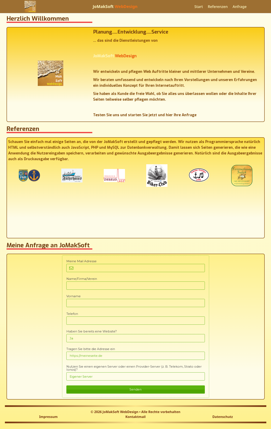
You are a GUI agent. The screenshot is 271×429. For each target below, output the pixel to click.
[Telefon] (135, 320)
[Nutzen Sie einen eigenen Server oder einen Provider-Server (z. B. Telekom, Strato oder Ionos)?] (135, 376)
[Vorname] (135, 303)
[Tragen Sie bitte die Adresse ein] (135, 356)
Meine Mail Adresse (81, 261)
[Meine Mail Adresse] (135, 268)
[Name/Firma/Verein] (135, 285)
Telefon (72, 313)
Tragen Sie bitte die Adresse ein (90, 348)
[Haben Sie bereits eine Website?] (135, 338)
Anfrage (240, 6)
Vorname (73, 296)
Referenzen (218, 6)
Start (198, 6)
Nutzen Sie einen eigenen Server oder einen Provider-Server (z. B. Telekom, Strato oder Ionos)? (134, 368)
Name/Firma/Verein (81, 278)
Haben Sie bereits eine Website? (91, 331)
